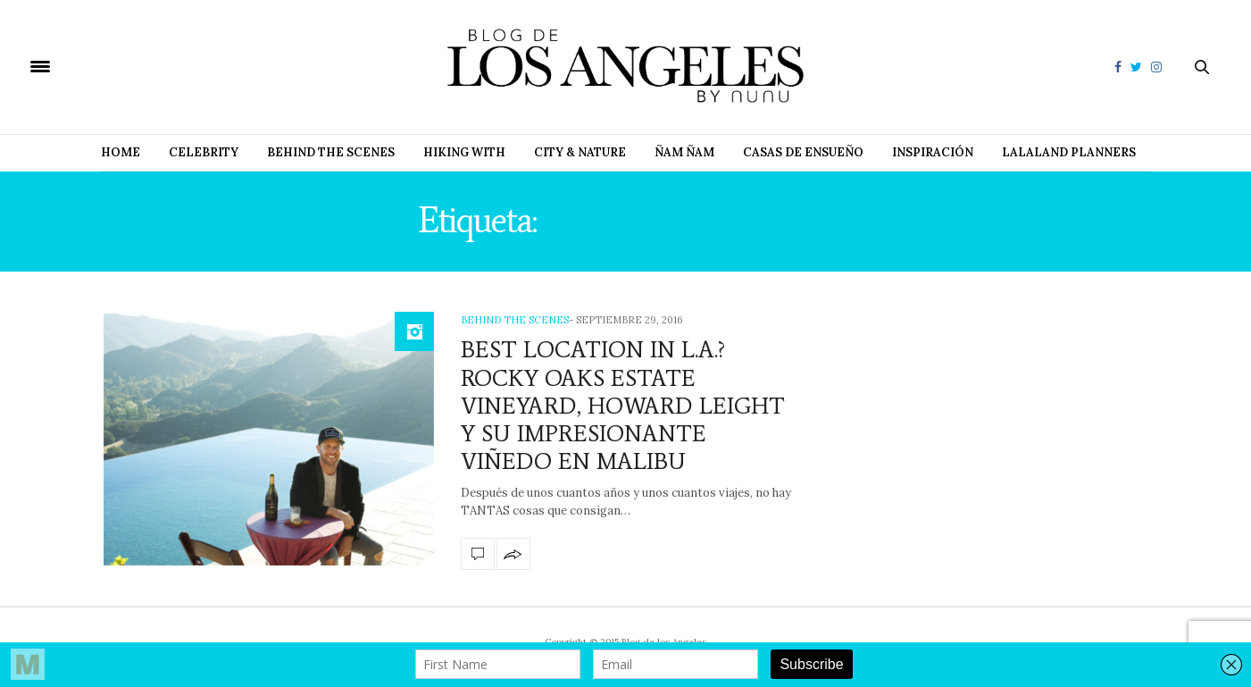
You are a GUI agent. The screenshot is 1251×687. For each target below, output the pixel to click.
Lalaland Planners (1069, 152)
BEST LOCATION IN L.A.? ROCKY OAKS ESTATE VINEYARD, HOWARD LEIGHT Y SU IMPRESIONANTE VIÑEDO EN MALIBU (623, 405)
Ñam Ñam (684, 152)
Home (120, 152)
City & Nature (580, 152)
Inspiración (932, 152)
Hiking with (464, 152)
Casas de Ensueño (803, 152)
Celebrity (203, 152)
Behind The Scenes (331, 152)
